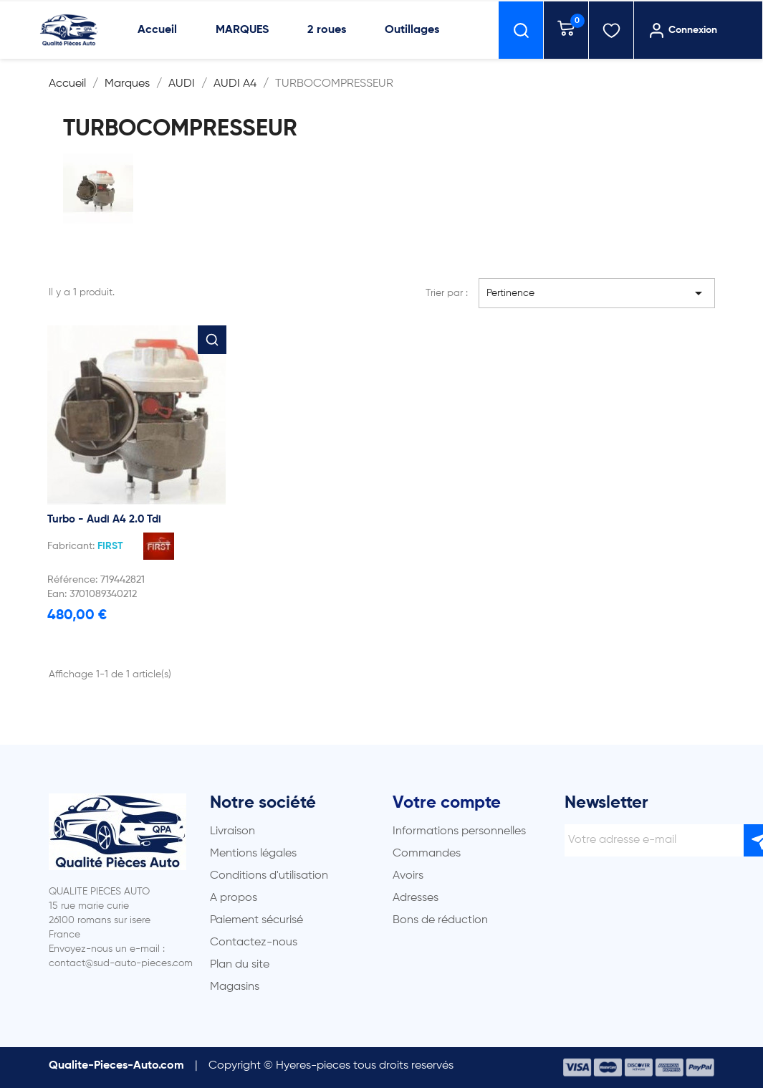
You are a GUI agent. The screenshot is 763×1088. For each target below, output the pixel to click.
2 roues (326, 30)
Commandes (427, 853)
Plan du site (239, 964)
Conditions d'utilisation (269, 876)
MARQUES (242, 30)
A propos (233, 898)
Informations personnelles (459, 831)
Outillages (412, 30)
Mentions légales (253, 853)
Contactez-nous (253, 942)
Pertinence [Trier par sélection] (596, 293)
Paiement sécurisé (256, 920)
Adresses (415, 898)
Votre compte (447, 802)
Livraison (232, 831)
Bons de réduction (440, 920)
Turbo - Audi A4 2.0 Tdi (104, 519)
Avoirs (408, 876)
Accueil (157, 30)
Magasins (234, 987)
